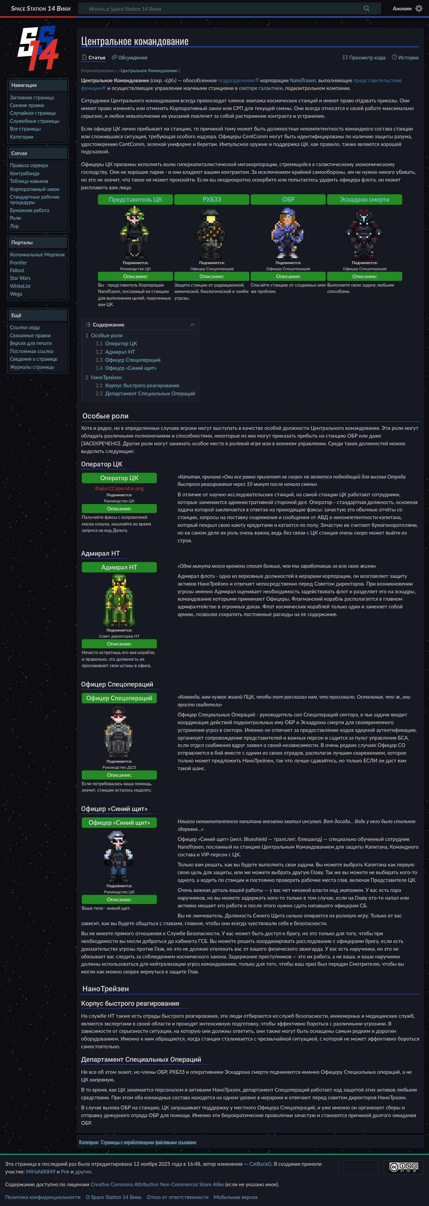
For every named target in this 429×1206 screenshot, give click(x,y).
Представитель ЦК (135, 199)
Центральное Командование (149, 70)
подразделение (236, 80)
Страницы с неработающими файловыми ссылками (148, 1142)
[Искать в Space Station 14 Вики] (230, 8)
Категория (88, 1142)
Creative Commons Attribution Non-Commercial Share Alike (157, 1184)
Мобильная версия (235, 1197)
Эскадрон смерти (364, 199)
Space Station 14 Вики (40, 8)
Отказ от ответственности (177, 1197)
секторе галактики (261, 88)
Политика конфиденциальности (42, 1197)
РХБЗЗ (212, 199)
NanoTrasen (303, 80)
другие (83, 1171)
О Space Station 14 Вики (113, 1197)
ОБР (288, 199)
